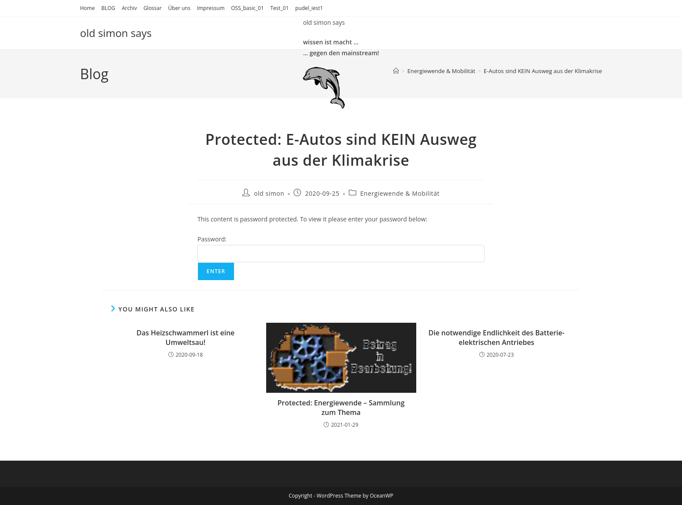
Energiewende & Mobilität (399, 193)
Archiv (129, 8)
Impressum (210, 8)
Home (87, 8)
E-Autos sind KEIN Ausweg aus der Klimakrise (543, 71)
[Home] (396, 71)
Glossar (153, 8)
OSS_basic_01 (247, 8)
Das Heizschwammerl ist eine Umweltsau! (186, 337)
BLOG (108, 8)
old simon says (116, 33)
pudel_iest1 (309, 8)
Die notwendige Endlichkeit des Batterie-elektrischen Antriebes (496, 337)
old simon (269, 193)
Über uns (179, 8)
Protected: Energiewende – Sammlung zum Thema (341, 407)
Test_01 (280, 8)
